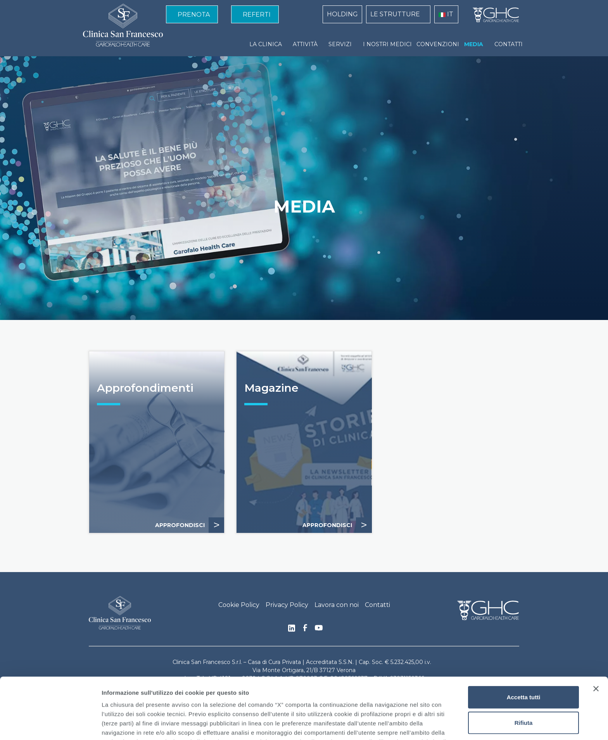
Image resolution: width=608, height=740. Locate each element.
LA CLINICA (265, 44)
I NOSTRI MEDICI (387, 44)
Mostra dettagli (408, 724)
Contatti (377, 605)
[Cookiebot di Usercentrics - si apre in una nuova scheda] (50, 725)
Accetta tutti (524, 636)
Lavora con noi (336, 605)
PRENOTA (194, 14)
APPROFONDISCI (189, 525)
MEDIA (473, 44)
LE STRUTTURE (395, 14)
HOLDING (342, 14)
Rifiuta (524, 661)
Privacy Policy (287, 605)
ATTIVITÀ (305, 44)
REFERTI (257, 14)
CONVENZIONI (437, 44)
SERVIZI (340, 44)
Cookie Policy (238, 605)
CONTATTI (508, 44)
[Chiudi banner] (596, 627)
